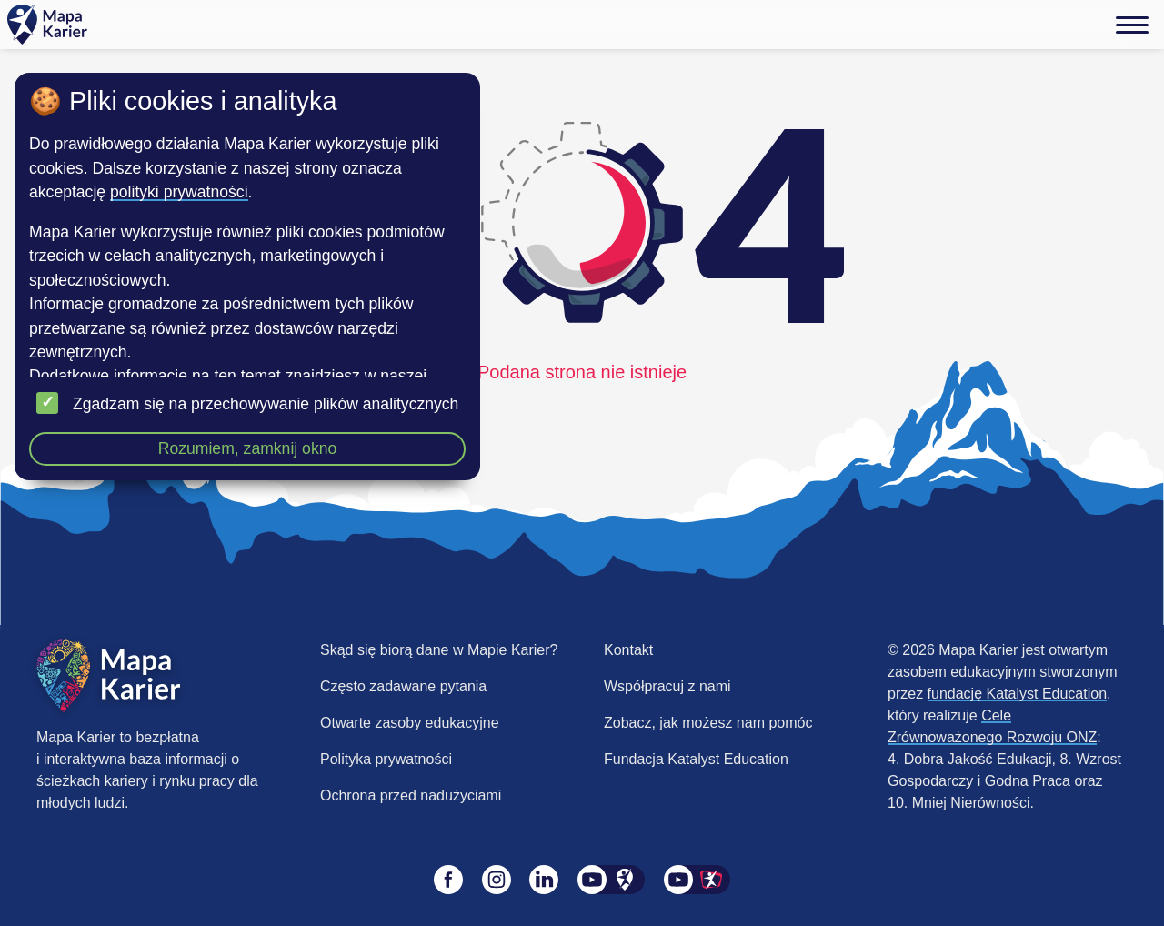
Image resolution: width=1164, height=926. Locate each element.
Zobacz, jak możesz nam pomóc (708, 722)
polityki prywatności (179, 192)
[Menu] (1132, 24)
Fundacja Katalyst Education (696, 759)
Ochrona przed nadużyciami (410, 795)
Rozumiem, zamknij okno (247, 448)
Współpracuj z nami (667, 686)
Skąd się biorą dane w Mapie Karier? (438, 650)
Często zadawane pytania (403, 686)
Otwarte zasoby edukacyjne (409, 722)
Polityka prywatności (386, 759)
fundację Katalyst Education (1017, 693)
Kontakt (628, 650)
